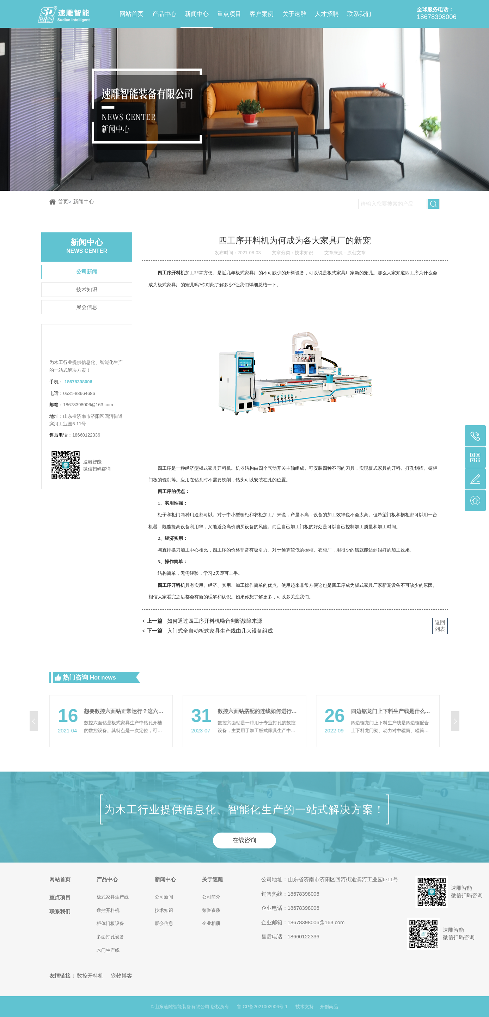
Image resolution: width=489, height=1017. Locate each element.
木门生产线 (108, 950)
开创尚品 (329, 1006)
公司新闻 (86, 272)
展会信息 (86, 307)
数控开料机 (108, 910)
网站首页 (131, 14)
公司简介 (211, 897)
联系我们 (359, 14)
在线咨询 (244, 840)
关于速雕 (294, 14)
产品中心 (164, 14)
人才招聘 (327, 14)
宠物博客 (121, 976)
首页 (65, 202)
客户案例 (262, 14)
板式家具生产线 (113, 897)
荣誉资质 (211, 910)
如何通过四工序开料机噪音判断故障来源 (202, 621)
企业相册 (211, 923)
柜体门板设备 (110, 923)
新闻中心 (197, 14)
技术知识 (86, 289)
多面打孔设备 (110, 936)
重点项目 (229, 14)
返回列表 (440, 626)
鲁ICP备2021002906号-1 (262, 1006)
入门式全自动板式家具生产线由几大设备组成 (207, 631)
